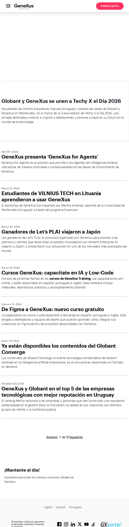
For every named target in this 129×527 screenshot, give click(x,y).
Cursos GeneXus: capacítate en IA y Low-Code (58, 272)
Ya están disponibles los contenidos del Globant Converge (59, 349)
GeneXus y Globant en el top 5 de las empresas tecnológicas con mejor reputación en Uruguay (58, 392)
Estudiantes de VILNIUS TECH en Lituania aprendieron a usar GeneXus (51, 196)
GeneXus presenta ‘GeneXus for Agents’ (50, 157)
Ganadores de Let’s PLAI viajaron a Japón (51, 232)
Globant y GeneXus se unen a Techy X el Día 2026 (61, 101)
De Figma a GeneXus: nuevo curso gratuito (53, 309)
